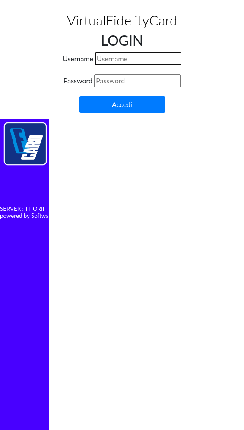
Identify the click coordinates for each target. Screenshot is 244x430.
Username (78, 58)
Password (77, 80)
